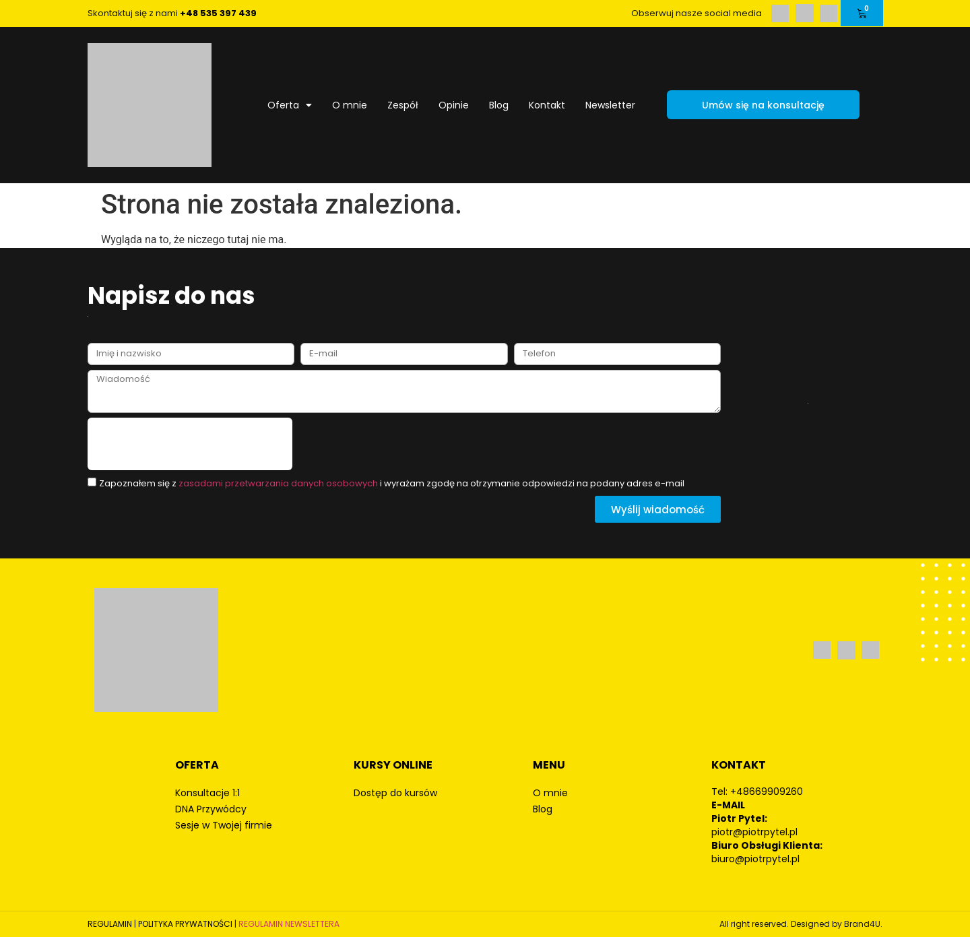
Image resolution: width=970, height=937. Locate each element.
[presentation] (190, 444)
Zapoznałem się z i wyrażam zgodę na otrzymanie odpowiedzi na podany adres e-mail (391, 483)
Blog (499, 105)
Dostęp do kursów (395, 793)
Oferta (289, 105)
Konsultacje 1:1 (207, 793)
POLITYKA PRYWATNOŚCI (185, 924)
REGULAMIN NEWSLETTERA (289, 924)
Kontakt (547, 105)
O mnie (349, 105)
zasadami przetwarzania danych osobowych (278, 483)
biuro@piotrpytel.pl (755, 859)
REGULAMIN (110, 924)
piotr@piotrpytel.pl (754, 832)
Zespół (402, 105)
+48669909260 (766, 791)
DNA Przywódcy (211, 809)
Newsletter (610, 105)
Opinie (454, 105)
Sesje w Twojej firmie (223, 825)
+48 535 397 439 (218, 13)
